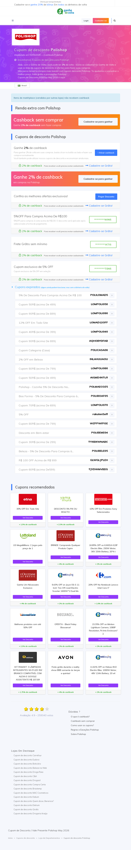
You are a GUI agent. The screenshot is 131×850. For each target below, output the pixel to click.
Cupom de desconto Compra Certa (30, 784)
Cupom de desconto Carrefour (28, 755)
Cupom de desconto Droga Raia (28, 772)
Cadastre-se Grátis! (99, 165)
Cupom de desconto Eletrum (27, 805)
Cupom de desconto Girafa (26, 809)
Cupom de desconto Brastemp (28, 788)
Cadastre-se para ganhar (98, 121)
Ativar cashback (106, 153)
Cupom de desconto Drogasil (27, 780)
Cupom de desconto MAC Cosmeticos (31, 793)
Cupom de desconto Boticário (27, 763)
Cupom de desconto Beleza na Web (30, 768)
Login (86, 20)
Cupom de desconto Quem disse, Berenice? (34, 801)
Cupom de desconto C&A (25, 776)
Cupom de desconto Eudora (26, 759)
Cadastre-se (101, 20)
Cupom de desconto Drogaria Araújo (30, 813)
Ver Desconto (28, 518)
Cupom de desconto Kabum (26, 797)
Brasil (22, 85)
